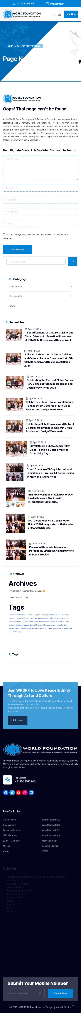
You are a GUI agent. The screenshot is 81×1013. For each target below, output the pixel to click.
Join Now (71, 14)
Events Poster (15, 286)
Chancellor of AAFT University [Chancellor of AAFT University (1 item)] (58, 615)
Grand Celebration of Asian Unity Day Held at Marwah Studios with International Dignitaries (50, 498)
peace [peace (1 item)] (50, 625)
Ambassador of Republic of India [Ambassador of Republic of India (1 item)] (20, 615)
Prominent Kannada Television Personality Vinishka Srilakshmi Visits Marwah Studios (51, 551)
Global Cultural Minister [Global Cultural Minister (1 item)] (49, 618)
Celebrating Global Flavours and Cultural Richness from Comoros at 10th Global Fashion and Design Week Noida (50, 405)
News (12, 306)
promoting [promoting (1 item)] (57, 625)
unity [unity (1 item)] (19, 632)
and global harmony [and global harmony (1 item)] (40, 615)
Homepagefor (15, 296)
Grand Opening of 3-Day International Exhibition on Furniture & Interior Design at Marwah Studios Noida (50, 473)
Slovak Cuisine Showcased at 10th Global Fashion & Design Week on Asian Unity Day (50, 449)
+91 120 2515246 (25, 3)
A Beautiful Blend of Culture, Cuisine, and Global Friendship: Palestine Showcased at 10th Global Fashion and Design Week (49, 336)
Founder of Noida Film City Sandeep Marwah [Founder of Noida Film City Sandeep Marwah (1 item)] (25, 618)
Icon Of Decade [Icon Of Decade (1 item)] (23, 622)
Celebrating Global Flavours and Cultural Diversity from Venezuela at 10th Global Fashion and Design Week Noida (50, 428)
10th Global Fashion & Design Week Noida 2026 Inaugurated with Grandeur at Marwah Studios (51, 524)
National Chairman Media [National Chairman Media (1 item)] (39, 625)
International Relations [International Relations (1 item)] (56, 622)
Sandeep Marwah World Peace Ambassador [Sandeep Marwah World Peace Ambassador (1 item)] (47, 628)
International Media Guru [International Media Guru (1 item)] (39, 622)
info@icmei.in (57, 3)
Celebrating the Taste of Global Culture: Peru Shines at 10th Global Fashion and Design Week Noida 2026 (50, 384)
